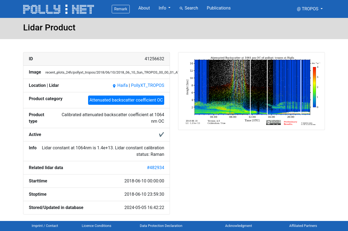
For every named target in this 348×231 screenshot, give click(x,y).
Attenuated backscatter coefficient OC (126, 100)
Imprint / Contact (45, 226)
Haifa (120, 85)
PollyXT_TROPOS (147, 85)
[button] (310, 9)
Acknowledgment (238, 226)
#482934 (155, 167)
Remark (120, 9)
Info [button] (163, 8)
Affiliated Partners (303, 226)
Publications (219, 8)
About (144, 8)
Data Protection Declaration (161, 226)
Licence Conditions (96, 226)
